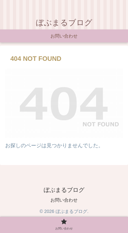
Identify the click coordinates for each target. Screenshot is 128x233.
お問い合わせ (64, 200)
